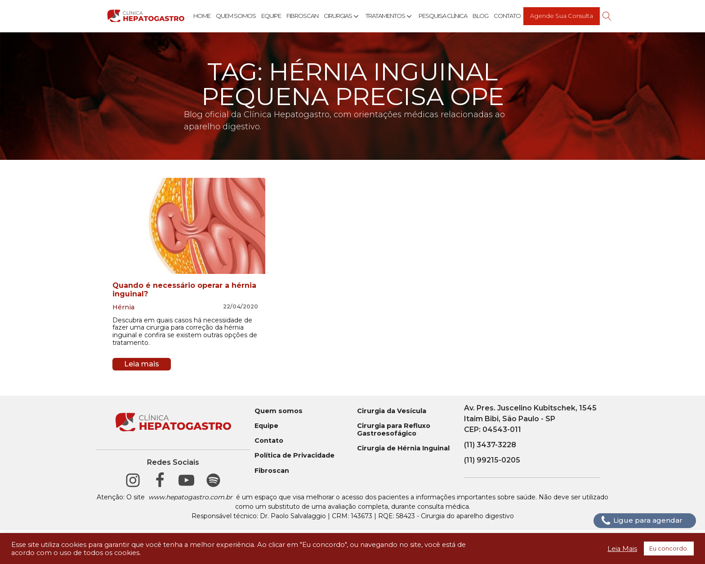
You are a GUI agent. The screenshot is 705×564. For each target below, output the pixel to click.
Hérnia (123, 307)
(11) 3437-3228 (490, 445)
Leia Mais (622, 549)
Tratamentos (389, 16)
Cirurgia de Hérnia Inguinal (403, 448)
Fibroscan (302, 15)
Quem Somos (236, 15)
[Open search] (607, 16)
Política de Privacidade (294, 455)
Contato (507, 15)
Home (201, 15)
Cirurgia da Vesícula (391, 411)
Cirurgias (342, 16)
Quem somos (278, 411)
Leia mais (141, 364)
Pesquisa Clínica (443, 15)
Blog (480, 15)
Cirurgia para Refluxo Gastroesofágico (393, 429)
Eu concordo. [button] (668, 548)
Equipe (271, 15)
